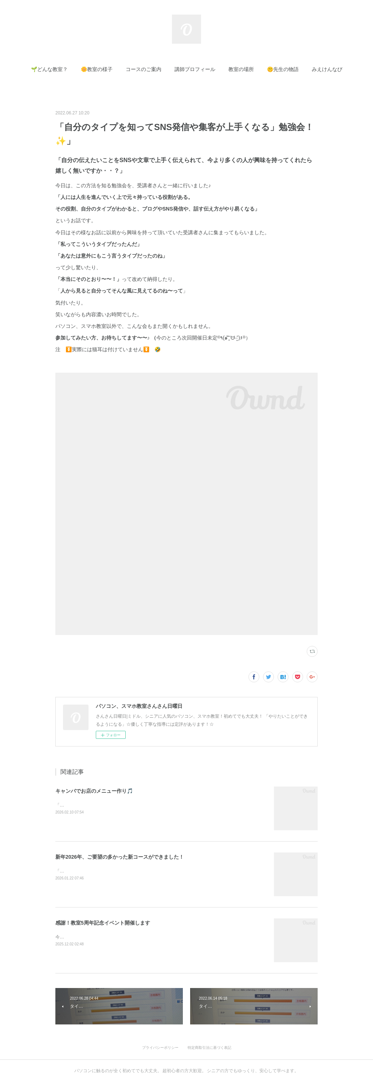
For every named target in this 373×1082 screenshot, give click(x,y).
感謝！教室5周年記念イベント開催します (102, 923)
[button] (49, 69)
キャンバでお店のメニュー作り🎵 (94, 791)
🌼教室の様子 (97, 69)
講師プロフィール (194, 69)
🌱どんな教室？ (49, 69)
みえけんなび (327, 69)
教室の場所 (241, 69)
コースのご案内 (143, 69)
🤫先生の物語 (283, 69)
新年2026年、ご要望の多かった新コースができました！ (119, 857)
